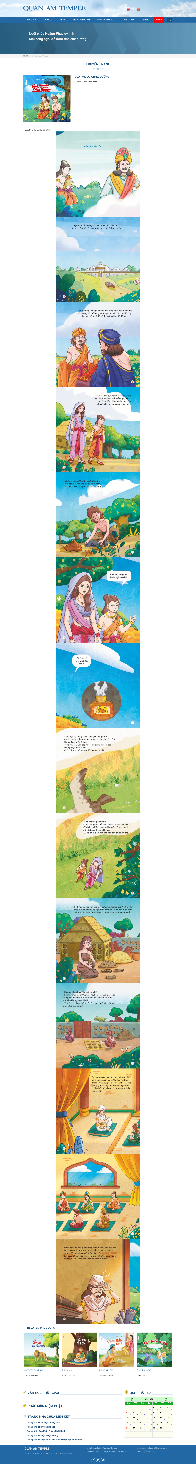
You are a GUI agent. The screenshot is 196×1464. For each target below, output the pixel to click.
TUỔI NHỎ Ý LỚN (69, 1370)
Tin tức (62, 20)
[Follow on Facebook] (93, 1460)
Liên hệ (145, 20)
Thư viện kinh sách (106, 20)
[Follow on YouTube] (103, 1460)
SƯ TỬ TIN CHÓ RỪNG (33, 1370)
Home (26, 56)
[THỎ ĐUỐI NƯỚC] (154, 1350)
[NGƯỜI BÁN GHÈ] (116, 1350)
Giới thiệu (48, 20)
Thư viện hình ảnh (81, 20)
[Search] (169, 20)
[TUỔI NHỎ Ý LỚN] (79, 1350)
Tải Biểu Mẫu (129, 20)
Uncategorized (40, 56)
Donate (158, 20)
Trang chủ (31, 20)
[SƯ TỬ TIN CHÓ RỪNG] (41, 1350)
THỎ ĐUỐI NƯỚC (144, 1370)
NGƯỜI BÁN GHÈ (106, 1370)
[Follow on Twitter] (98, 1460)
